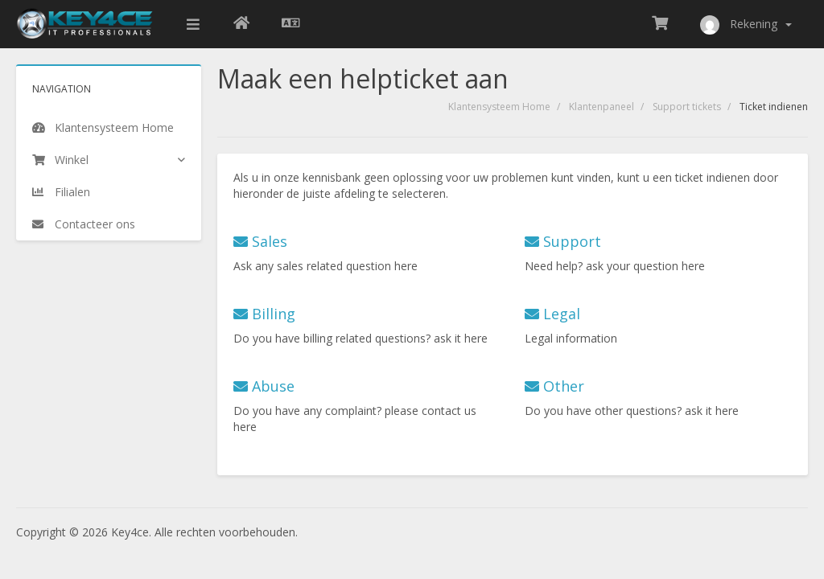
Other (554, 386)
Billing (264, 313)
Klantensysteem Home (499, 106)
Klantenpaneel (601, 106)
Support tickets (687, 106)
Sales (260, 241)
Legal (552, 313)
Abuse (264, 386)
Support (563, 241)
